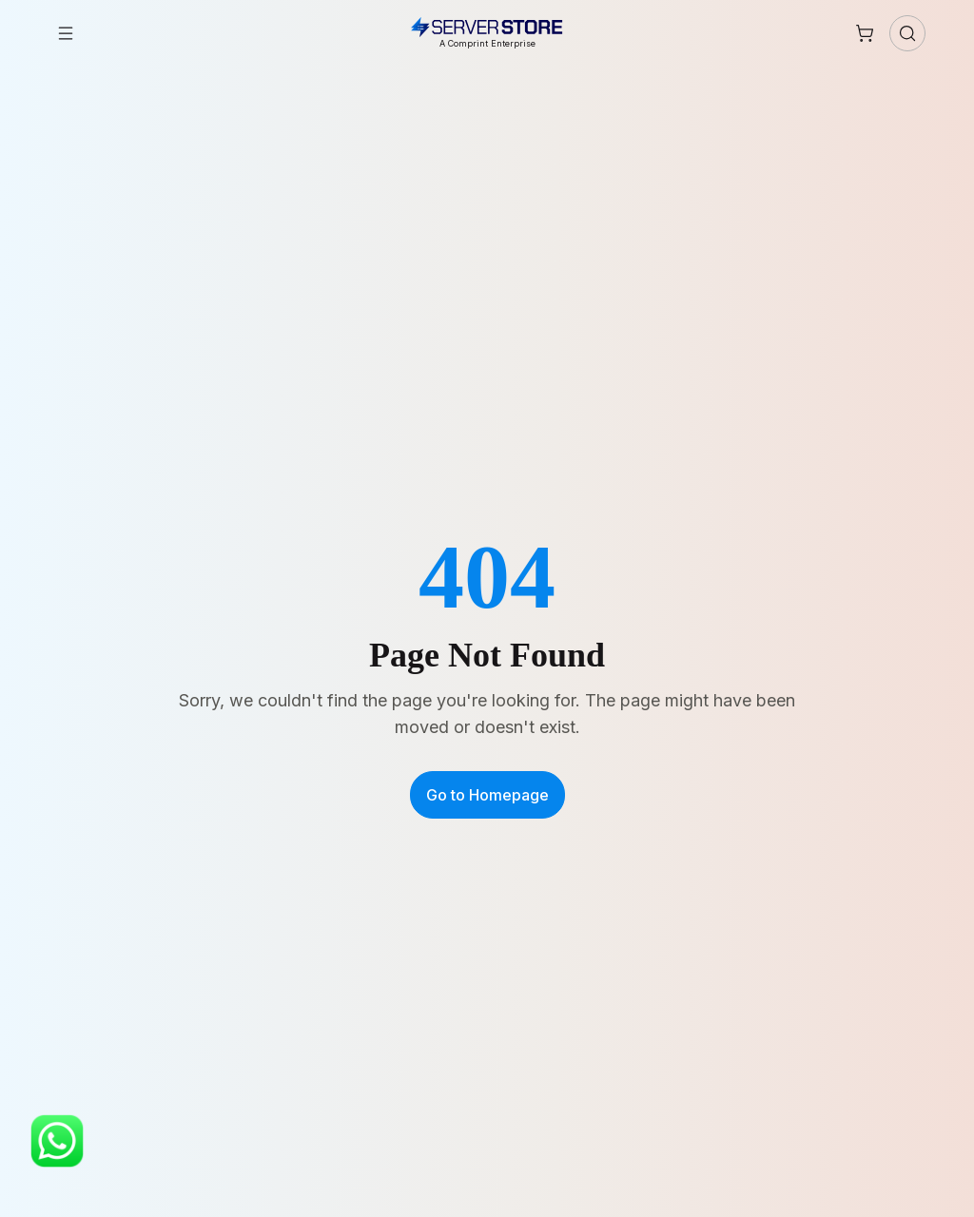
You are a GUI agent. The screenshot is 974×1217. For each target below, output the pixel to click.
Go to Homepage (487, 794)
